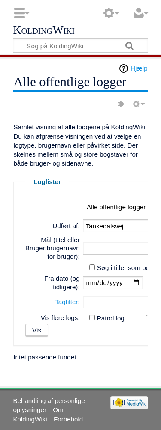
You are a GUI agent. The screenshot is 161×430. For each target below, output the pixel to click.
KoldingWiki (44, 30)
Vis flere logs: (60, 317)
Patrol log (111, 318)
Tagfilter (66, 301)
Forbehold (68, 419)
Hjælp (139, 68)
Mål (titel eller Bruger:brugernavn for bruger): (52, 248)
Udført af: (65, 225)
